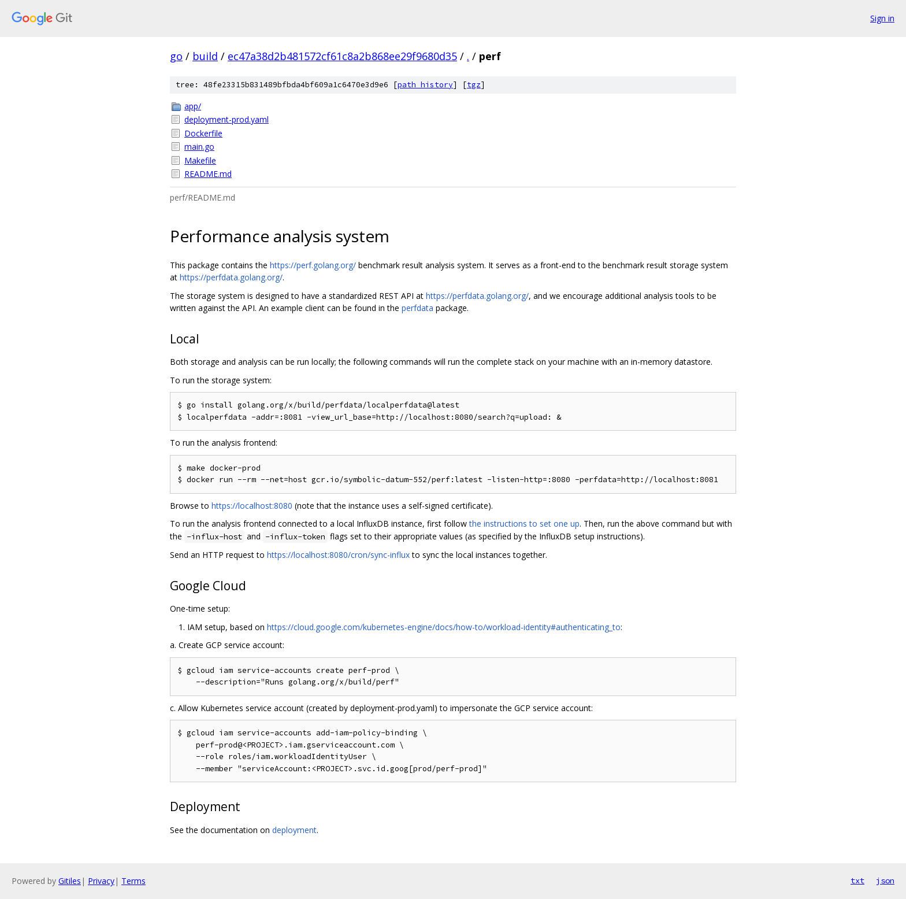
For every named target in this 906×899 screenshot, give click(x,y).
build (205, 56)
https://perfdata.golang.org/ (231, 277)
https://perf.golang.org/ (313, 265)
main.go (199, 146)
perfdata (417, 307)
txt (857, 880)
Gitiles (69, 880)
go (176, 56)
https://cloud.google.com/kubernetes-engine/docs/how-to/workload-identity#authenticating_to (444, 626)
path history (425, 85)
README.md (208, 173)
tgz (474, 85)
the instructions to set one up (524, 523)
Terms (133, 880)
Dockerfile (203, 133)
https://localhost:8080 (251, 505)
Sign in (882, 18)
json (885, 880)
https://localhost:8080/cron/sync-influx (338, 554)
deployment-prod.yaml (226, 119)
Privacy (101, 880)
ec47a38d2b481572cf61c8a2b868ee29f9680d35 (342, 56)
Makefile (200, 160)
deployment (294, 829)
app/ (192, 106)
